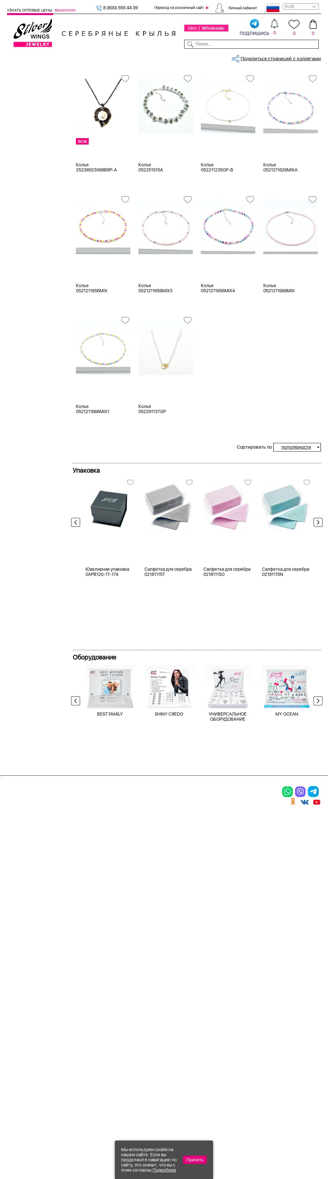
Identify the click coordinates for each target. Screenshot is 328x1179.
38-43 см (25, 422)
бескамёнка (28, 309)
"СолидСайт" (117, 1112)
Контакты (229, 57)
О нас (228, 1013)
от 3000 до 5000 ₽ (35, 537)
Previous (77, 594)
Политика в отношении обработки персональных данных (185, 1079)
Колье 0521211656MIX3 (155, 358)
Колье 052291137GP (152, 479)
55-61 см (25, 454)
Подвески (19, 1031)
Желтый (24, 194)
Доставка (206, 57)
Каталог (15, 57)
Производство (186, 991)
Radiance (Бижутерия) (39, 479)
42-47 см (25, 438)
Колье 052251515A (150, 237)
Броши (22, 128)
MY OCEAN (286, 893)
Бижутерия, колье (111, 78)
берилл (23, 301)
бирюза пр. (27, 317)
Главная (80, 78)
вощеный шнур (31, 333)
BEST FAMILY (110, 893)
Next (316, 594)
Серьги (23, 112)
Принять (195, 1159)
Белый (22, 186)
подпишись (254, 27)
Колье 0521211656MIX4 (218, 358)
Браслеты (26, 120)
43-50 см (25, 446)
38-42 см (25, 414)
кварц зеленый (31, 357)
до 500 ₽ (25, 513)
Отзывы (313, 57)
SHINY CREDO (169, 893)
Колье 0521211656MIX (91, 358)
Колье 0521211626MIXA (280, 237)
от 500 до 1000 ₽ (34, 521)
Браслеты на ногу (83, 1025)
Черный (23, 202)
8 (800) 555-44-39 (291, 1144)
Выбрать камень (43, 57)
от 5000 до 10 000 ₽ (37, 545)
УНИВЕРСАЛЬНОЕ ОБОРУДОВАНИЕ (228, 896)
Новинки (83, 57)
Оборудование (286, 57)
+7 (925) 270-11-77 (225, 1144)
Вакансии (65, 10)
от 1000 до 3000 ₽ (35, 529)
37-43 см (25, 406)
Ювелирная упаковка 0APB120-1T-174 (107, 751)
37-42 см (25, 398)
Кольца (23, 104)
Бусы (20, 136)
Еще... (13, 374)
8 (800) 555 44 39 (117, 7)
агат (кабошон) (32, 285)
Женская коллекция (29, 88)
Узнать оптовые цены (30, 10)
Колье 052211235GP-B (217, 237)
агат (20, 277)
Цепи (120, 991)
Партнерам (160, 57)
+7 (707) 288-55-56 (285, 1155)
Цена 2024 (26, 236)
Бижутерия (107, 57)
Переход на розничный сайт (179, 7)
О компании (255, 57)
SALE (66, 57)
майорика (26, 261)
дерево (23, 341)
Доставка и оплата (244, 991)
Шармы (16, 1042)
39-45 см (25, 430)
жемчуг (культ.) (32, 349)
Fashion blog (236, 1053)
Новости (184, 57)
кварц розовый (32, 365)
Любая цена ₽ (30, 505)
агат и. (22, 293)
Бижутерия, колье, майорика (164, 78)
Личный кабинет (242, 8)
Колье (21, 96)
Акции (176, 1013)
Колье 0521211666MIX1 (92, 479)
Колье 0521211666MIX (279, 358)
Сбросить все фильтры (101, 101)
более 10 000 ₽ (32, 553)
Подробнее (164, 1170)
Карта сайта (236, 1065)
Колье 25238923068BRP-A (96, 237)
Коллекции (134, 57)
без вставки (28, 269)
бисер (22, 325)
